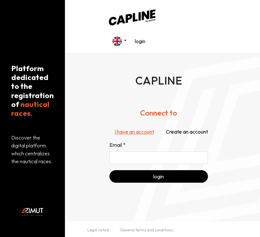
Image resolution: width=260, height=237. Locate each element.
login (140, 41)
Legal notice (98, 229)
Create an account (187, 131)
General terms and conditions (146, 229)
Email (115, 145)
